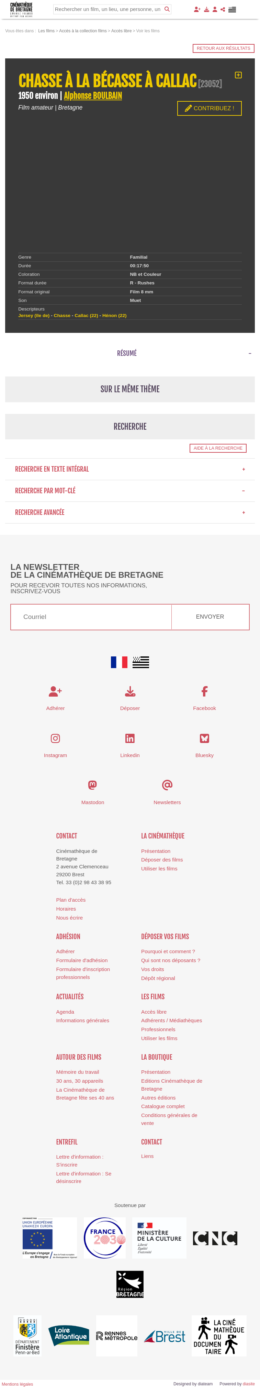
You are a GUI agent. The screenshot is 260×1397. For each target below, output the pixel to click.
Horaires (66, 909)
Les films (153, 997)
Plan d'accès (71, 900)
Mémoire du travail (77, 1072)
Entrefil (67, 1142)
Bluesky (204, 755)
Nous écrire (69, 918)
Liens (147, 1156)
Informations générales (83, 1020)
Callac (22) (86, 315)
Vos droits (152, 969)
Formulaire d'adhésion (82, 960)
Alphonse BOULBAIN (93, 96)
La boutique (156, 1057)
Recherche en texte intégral (130, 469)
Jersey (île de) (33, 315)
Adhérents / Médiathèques (171, 1020)
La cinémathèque (162, 836)
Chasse (62, 315)
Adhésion (68, 937)
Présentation (155, 851)
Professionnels (158, 1029)
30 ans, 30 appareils (79, 1081)
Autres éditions (158, 1098)
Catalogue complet (163, 1106)
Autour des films (78, 1057)
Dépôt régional (158, 978)
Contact (66, 836)
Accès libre (154, 1012)
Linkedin (130, 755)
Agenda (65, 1012)
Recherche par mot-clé (130, 491)
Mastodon (92, 802)
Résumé (127, 353)
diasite (249, 1384)
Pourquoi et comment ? (168, 951)
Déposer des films (162, 860)
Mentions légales (17, 1384)
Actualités (70, 997)
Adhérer (65, 951)
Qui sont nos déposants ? (170, 960)
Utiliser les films (159, 868)
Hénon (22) (114, 315)
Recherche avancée (130, 512)
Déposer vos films (165, 937)
